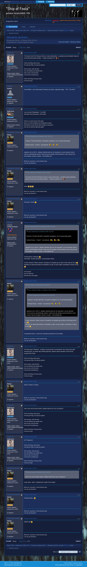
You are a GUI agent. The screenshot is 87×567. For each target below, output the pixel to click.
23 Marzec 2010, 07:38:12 (30, 281)
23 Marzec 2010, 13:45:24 (30, 494)
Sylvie (71, 30)
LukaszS (10, 109)
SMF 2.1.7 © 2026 (8, 563)
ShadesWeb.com (18, 565)
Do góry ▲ (80, 563)
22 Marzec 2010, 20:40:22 (30, 168)
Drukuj (78, 47)
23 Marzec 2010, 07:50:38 (30, 381)
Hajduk (9, 86)
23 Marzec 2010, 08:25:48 (30, 405)
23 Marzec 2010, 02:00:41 (30, 222)
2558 (28, 47)
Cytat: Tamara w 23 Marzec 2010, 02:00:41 (38, 285)
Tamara (10, 223)
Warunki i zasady (73, 563)
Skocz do (55, 552)
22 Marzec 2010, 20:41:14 (30, 198)
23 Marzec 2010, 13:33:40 (30, 468)
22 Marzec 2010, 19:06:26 (30, 86)
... (26, 47)
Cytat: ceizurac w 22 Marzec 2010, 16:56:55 (38, 172)
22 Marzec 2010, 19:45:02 (30, 108)
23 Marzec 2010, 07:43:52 (30, 346)
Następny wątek (75, 42)
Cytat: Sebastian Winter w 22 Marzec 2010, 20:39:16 (41, 226)
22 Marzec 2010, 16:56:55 (30, 52)
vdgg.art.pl (56, 20)
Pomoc (66, 563)
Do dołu (8, 47)
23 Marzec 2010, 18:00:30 (30, 518)
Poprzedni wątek (63, 42)
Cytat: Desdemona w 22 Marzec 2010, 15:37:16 (39, 136)
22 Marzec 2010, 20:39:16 (30, 132)
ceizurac (10, 53)
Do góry (8, 541)
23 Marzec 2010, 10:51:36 (30, 436)
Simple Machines (18, 563)
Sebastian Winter (13, 132)
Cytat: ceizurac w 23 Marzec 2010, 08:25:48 (38, 472)
